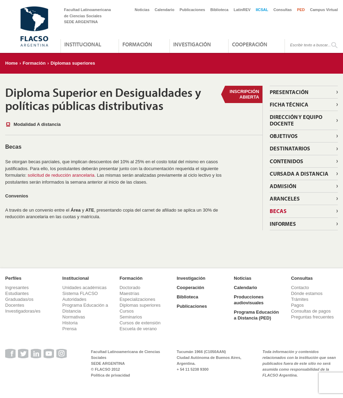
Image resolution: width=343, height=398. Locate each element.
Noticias (142, 10)
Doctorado (130, 287)
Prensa (69, 328)
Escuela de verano (138, 328)
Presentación (289, 92)
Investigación (192, 44)
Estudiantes (17, 293)
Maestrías (129, 293)
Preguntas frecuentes (312, 317)
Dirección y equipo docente (296, 120)
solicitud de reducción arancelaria (61, 175)
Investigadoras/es (22, 311)
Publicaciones (192, 10)
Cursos (127, 311)
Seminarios (131, 317)
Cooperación (249, 44)
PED (301, 10)
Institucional (82, 44)
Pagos (297, 305)
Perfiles (13, 278)
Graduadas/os (19, 299)
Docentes (14, 305)
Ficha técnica (289, 104)
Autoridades (74, 299)
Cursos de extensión (140, 322)
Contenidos (286, 161)
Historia (69, 322)
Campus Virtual (324, 10)
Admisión (283, 186)
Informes (283, 223)
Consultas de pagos (311, 311)
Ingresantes (17, 287)
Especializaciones (137, 299)
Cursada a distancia (299, 173)
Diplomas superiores (72, 63)
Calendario (164, 10)
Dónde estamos (307, 293)
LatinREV (242, 10)
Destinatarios (290, 148)
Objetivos (284, 135)
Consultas (283, 10)
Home (11, 63)
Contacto (300, 287)
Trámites (299, 299)
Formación (137, 44)
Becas (278, 210)
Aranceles (285, 198)
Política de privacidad (110, 375)
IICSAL (262, 10)
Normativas (73, 317)
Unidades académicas (84, 287)
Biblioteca (219, 10)
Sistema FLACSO (80, 293)
